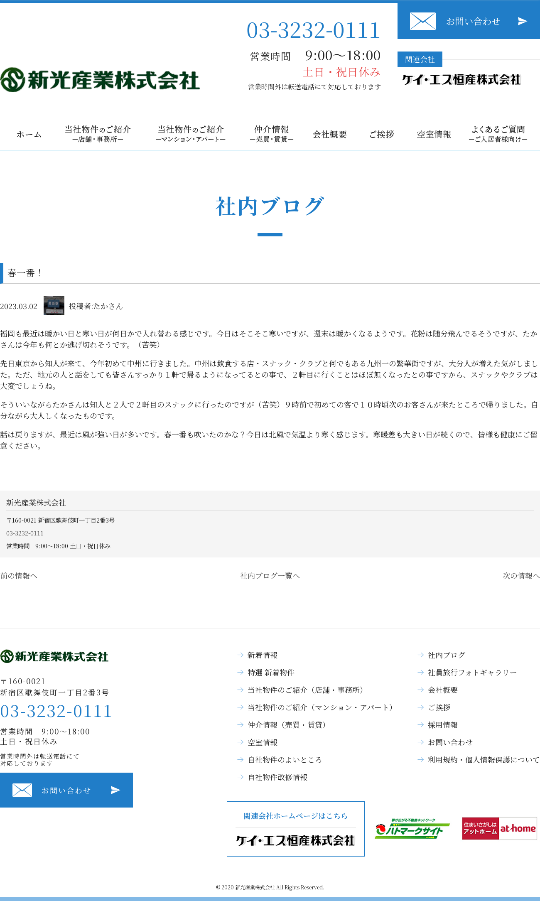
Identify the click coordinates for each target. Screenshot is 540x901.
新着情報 (262, 654)
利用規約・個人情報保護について (484, 759)
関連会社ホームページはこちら (296, 829)
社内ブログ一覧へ (270, 575)
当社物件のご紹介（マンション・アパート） (322, 707)
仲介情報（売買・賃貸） (289, 724)
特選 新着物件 (271, 672)
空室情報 (262, 742)
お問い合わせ (473, 21)
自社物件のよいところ (285, 759)
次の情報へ (521, 575)
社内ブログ (446, 654)
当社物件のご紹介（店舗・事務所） (307, 689)
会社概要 (443, 689)
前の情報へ (18, 575)
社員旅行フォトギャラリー (472, 672)
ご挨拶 (439, 707)
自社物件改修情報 (277, 776)
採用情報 (443, 724)
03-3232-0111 (313, 28)
